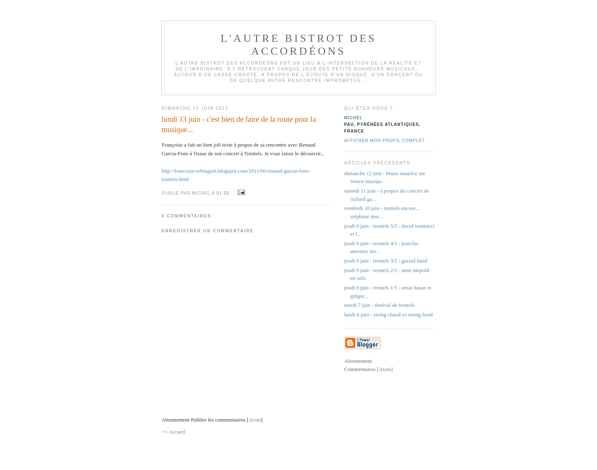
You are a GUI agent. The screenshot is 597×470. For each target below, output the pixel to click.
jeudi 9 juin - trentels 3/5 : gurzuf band (385, 261)
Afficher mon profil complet (384, 140)
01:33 (223, 193)
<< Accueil (174, 432)
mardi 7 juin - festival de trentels (379, 305)
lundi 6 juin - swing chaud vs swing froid (388, 314)
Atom (254, 420)
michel (353, 118)
